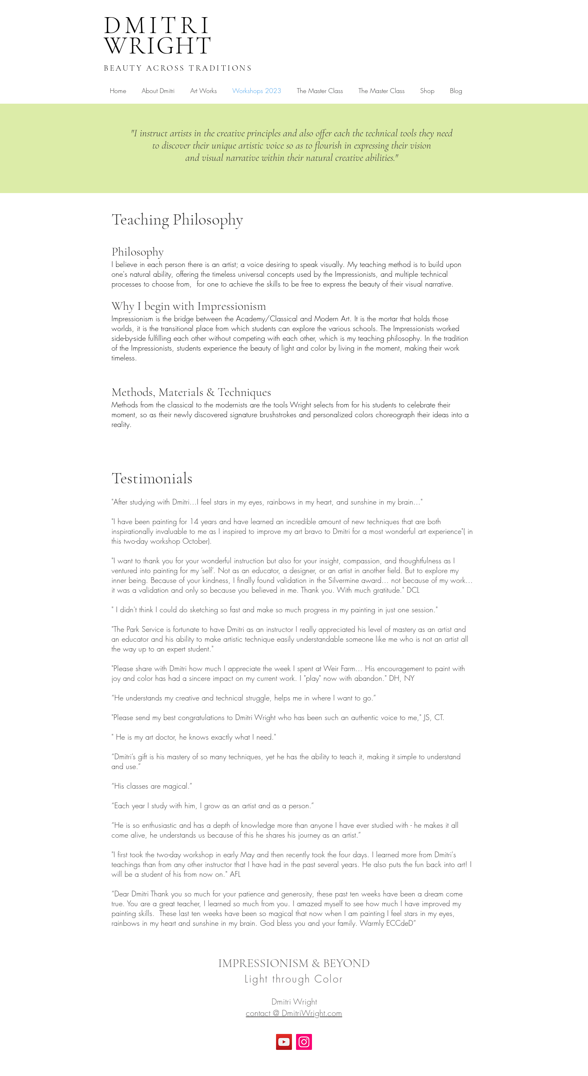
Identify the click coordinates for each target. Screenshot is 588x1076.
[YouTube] (284, 1042)
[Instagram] (304, 1042)
